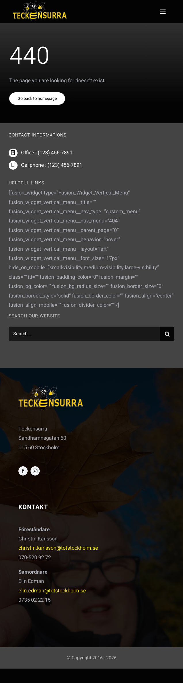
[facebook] (23, 471)
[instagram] (35, 471)
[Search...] (84, 334)
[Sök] (167, 334)
